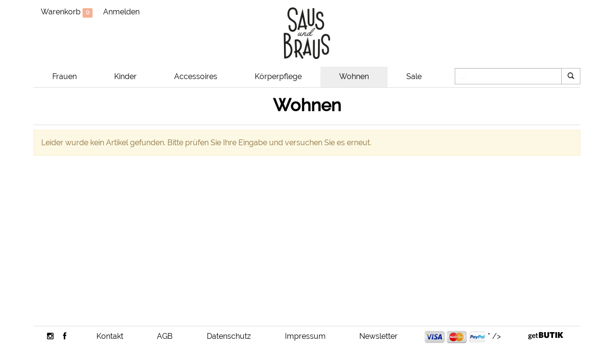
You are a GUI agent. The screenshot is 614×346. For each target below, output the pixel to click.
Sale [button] (414, 76)
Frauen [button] (64, 76)
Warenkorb (67, 12)
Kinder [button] (125, 76)
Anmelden (121, 11)
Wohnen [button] (354, 76)
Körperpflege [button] (278, 76)
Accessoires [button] (195, 76)
